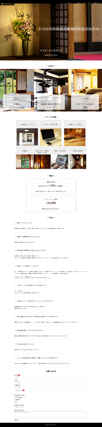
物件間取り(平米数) (19, 405)
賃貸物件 (17, 400)
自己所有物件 (18, 397)
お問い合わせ (97, 3)
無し (16, 402)
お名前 (16, 375)
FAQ (89, 3)
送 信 (16, 419)
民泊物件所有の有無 (19, 395)
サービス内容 (77, 3)
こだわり (69, 3)
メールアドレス (18, 390)
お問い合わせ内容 (18, 410)
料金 (84, 3)
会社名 (16, 380)
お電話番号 (17, 385)
